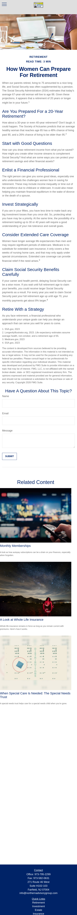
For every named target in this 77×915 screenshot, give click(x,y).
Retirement (38, 902)
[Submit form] (9, 456)
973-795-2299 (42, 874)
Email (5, 413)
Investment (38, 906)
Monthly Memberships (15, 546)
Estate (38, 910)
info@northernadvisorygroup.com (38, 893)
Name (5, 396)
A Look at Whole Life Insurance (21, 619)
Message (7, 430)
